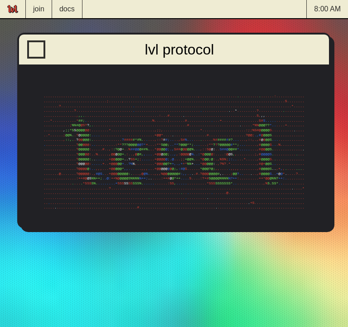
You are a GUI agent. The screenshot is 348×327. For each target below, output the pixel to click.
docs (67, 9)
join (38, 9)
